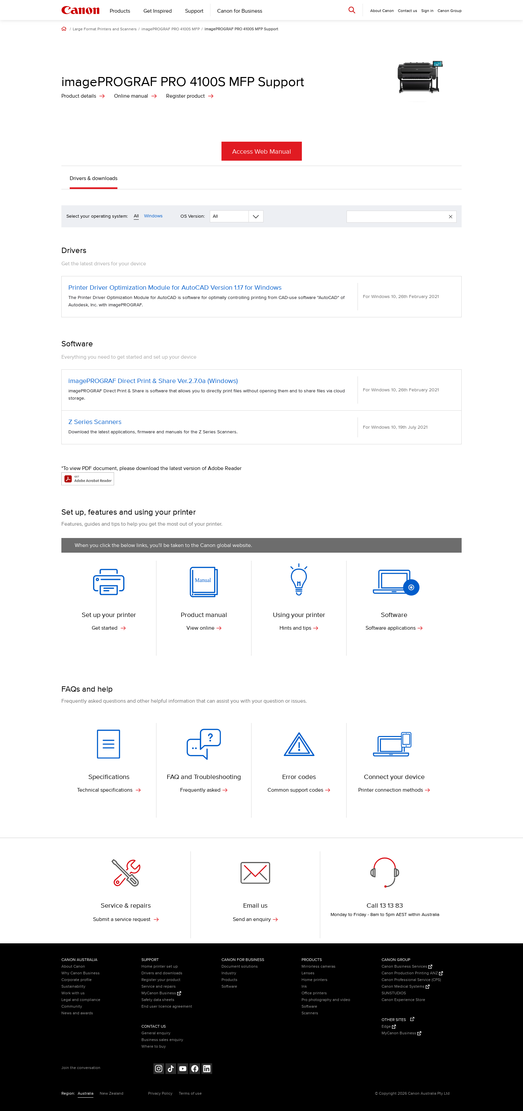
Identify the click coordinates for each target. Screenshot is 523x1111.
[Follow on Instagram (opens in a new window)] (158, 1069)
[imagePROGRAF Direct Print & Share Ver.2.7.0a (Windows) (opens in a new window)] (261, 390)
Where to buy (153, 1046)
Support (194, 11)
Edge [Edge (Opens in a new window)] (389, 1026)
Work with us (73, 993)
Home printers (315, 979)
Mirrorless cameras (319, 966)
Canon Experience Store (403, 999)
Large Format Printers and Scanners (105, 29)
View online (203, 628)
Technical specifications (109, 790)
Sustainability (73, 986)
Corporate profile (76, 979)
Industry (228, 973)
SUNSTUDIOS (394, 993)
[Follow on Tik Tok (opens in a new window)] (170, 1069)
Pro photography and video (326, 999)
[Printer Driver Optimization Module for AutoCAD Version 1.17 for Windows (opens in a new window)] (261, 296)
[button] (450, 216)
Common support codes (299, 790)
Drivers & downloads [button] (93, 178)
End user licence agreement (166, 1006)
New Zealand (111, 1093)
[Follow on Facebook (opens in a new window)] (194, 1069)
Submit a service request (126, 919)
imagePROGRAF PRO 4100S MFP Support (241, 29)
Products (120, 11)
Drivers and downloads (161, 973)
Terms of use (190, 1093)
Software (229, 986)
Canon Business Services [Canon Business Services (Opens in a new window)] (407, 966)
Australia (85, 1093)
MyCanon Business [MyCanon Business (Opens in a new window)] (161, 993)
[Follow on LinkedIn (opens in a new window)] (206, 1069)
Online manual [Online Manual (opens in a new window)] (131, 96)
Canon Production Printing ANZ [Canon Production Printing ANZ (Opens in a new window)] (412, 973)
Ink (304, 986)
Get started (109, 628)
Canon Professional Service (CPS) (411, 979)
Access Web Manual (261, 152)
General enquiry (155, 1033)
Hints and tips (299, 628)
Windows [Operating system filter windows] (153, 216)
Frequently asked (203, 790)
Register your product (160, 979)
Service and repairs (158, 986)
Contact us (407, 10)
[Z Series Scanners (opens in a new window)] (261, 427)
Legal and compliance (80, 999)
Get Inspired (157, 11)
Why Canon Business (80, 973)
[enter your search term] (398, 217)
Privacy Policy (160, 1093)
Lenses (308, 973)
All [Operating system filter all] (136, 216)
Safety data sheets (157, 999)
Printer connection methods (394, 790)
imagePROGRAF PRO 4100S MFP (170, 29)
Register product (185, 96)
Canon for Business (239, 11)
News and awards (77, 1013)
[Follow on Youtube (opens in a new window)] (182, 1069)
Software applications (394, 628)
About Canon (73, 966)
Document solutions (239, 966)
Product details (78, 96)
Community (71, 1006)
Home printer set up (159, 966)
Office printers (314, 993)
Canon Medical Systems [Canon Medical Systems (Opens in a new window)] (406, 986)
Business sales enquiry (162, 1039)
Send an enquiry (255, 919)
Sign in (427, 10)
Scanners (310, 1013)
